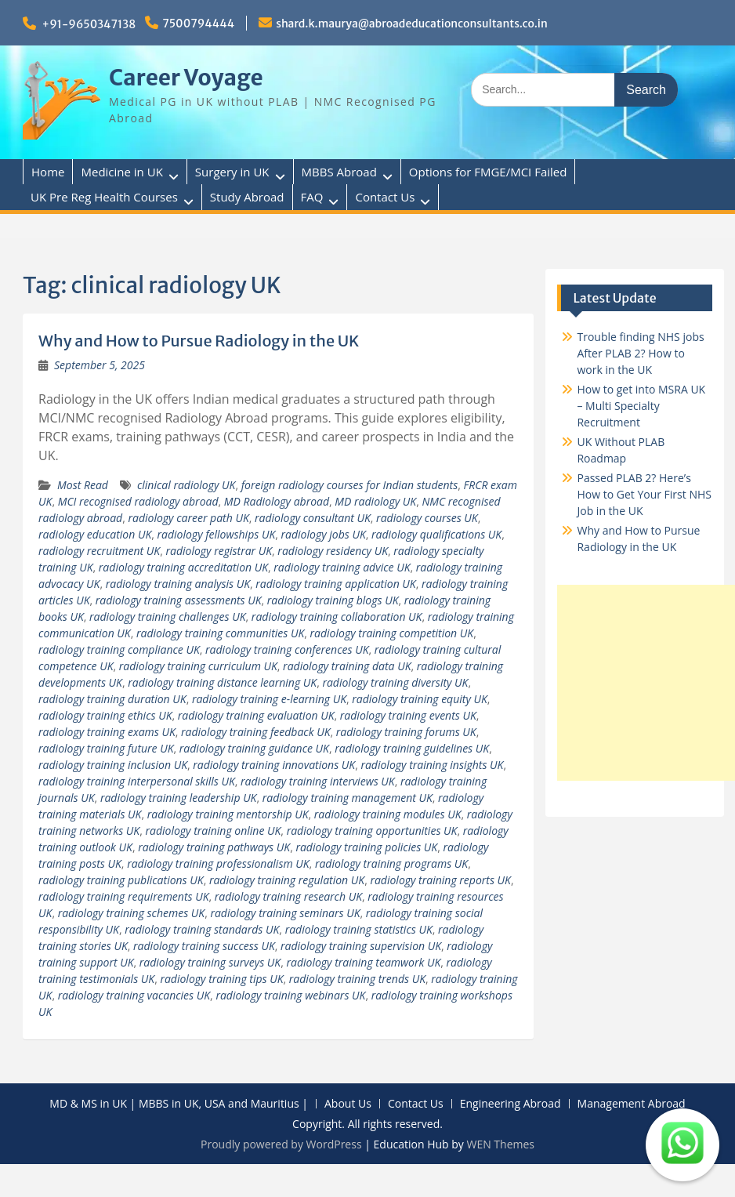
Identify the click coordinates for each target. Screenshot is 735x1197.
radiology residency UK (332, 550)
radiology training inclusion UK (112, 764)
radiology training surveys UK (210, 962)
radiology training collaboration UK (337, 616)
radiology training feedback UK (255, 731)
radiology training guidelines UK (412, 748)
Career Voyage (186, 77)
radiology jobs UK (323, 534)
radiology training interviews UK (318, 781)
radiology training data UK (347, 665)
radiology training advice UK (341, 567)
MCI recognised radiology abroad (138, 501)
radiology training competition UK (392, 633)
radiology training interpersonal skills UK (136, 781)
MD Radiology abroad (276, 501)
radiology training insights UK (431, 764)
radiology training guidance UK (254, 748)
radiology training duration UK (112, 698)
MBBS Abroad (339, 172)
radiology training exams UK (107, 731)
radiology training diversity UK (395, 682)
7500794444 (198, 23)
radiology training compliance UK (119, 649)
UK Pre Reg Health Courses (104, 197)
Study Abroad (247, 197)
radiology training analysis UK (178, 583)
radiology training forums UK (406, 731)
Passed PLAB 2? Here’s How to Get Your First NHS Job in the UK (644, 494)
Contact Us (385, 197)
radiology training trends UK (357, 978)
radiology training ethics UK (105, 715)
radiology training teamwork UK (363, 962)
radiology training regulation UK (286, 879)
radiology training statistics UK (359, 929)
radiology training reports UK (440, 879)
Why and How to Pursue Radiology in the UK (198, 340)
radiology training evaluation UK (256, 715)
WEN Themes (500, 1144)
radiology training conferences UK (286, 649)
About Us (347, 1104)
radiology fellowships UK (217, 534)
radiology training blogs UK (333, 600)
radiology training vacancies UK (134, 995)
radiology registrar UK (218, 550)
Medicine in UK (121, 172)
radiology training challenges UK (167, 616)
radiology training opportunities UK (372, 830)
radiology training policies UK (366, 847)
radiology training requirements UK (123, 896)
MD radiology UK (375, 501)
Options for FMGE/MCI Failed (488, 172)
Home (47, 172)
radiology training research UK (288, 896)
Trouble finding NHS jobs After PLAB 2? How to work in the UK (640, 353)
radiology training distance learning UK (222, 682)
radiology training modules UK (388, 814)
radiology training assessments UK (179, 600)
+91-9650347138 (89, 24)
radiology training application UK (335, 583)
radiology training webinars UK (290, 995)
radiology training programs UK (391, 863)
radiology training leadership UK (178, 797)
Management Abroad (632, 1104)
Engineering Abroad (510, 1104)
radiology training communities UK (220, 633)
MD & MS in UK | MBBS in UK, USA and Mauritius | (178, 1104)
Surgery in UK (232, 172)
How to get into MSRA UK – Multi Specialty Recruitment (641, 406)
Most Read (82, 484)
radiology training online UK (213, 830)
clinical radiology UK (186, 484)
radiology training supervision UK (361, 945)
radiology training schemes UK (131, 912)
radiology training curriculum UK (198, 665)
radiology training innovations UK (274, 764)
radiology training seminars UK (285, 912)
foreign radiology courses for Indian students (349, 484)
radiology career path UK (188, 517)
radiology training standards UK (202, 929)
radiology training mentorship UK (228, 814)
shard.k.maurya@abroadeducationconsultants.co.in (412, 23)
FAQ (312, 197)
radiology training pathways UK (214, 847)
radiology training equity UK (419, 698)
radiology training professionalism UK (218, 863)
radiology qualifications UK (436, 534)
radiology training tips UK (221, 978)
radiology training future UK (105, 748)
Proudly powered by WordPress (281, 1144)
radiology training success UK (204, 945)
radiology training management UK (347, 797)
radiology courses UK (427, 517)
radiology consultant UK (313, 517)
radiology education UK (94, 534)
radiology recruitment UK (99, 550)
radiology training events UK (408, 715)
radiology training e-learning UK (269, 698)
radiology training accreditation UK (183, 567)
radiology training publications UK (121, 879)
